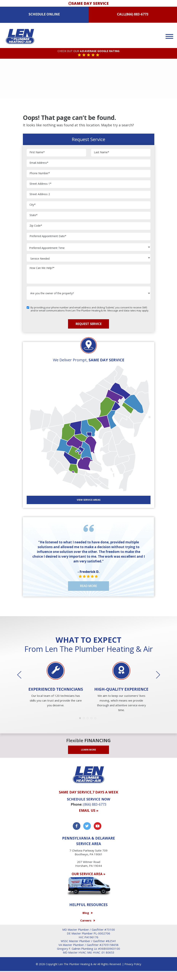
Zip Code (36, 225)
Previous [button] (22, 675)
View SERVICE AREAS (88, 499)
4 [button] (92, 719)
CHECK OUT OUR (88, 51)
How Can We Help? (42, 268)
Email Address (39, 162)
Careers (85, 920)
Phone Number (40, 173)
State (34, 215)
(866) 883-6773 (136, 14)
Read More (88, 586)
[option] (56, 684)
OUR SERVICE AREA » (88, 874)
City (33, 204)
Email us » (88, 810)
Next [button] (155, 675)
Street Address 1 (40, 183)
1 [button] (81, 719)
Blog (85, 913)
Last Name (101, 152)
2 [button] (85, 719)
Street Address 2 (40, 194)
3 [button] (89, 719)
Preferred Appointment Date (48, 236)
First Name (37, 152)
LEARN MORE (88, 749)
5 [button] (96, 719)
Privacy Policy (132, 964)
